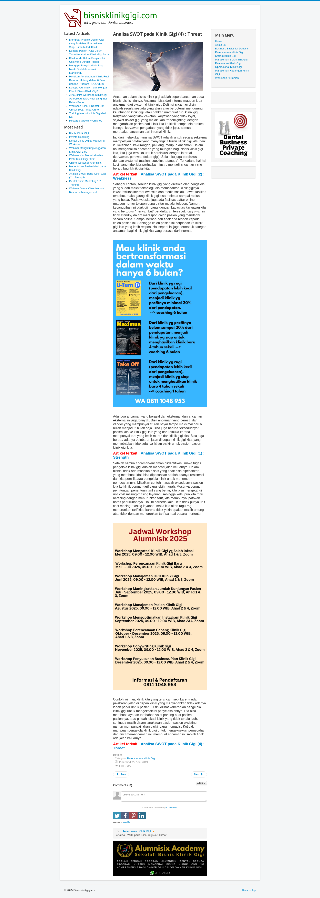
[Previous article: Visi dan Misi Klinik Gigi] (121, 774)
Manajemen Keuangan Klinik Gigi (232, 72)
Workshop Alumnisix (227, 77)
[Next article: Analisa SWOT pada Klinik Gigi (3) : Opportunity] (199, 774)
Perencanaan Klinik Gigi (141, 758)
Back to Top (249, 890)
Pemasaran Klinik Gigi (228, 63)
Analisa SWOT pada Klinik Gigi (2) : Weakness (158, 176)
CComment (172, 807)
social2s (126, 822)
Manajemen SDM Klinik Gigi (231, 59)
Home (218, 41)
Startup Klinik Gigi (225, 55)
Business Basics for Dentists (232, 48)
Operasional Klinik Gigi (228, 66)
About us (220, 44)
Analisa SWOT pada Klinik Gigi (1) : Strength (158, 455)
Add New (201, 783)
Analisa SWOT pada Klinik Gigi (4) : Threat (158, 746)
